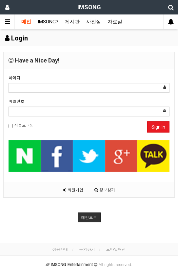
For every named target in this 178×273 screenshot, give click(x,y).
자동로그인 (21, 125)
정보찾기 (104, 189)
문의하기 (87, 249)
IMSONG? (48, 22)
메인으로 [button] (89, 217)
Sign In (158, 127)
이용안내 (60, 249)
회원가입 (73, 189)
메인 (26, 22)
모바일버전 (116, 249)
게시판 (72, 22)
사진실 (93, 22)
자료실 (115, 22)
